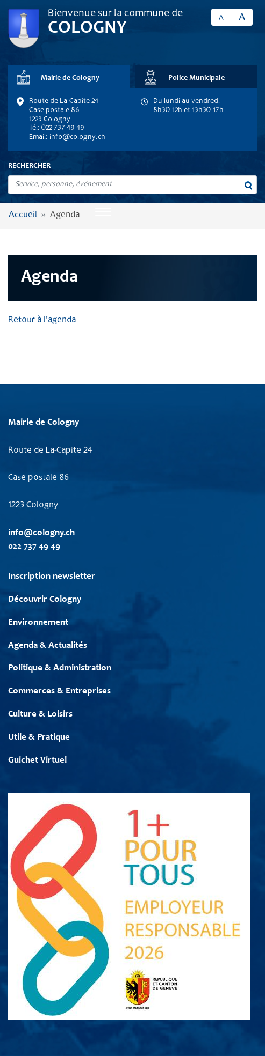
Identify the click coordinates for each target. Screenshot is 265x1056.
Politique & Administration (59, 668)
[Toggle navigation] (103, 213)
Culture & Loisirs (40, 714)
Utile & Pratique (39, 737)
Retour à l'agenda (42, 320)
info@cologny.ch (77, 137)
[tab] (69, 76)
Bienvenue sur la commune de (115, 14)
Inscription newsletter (51, 576)
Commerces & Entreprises (59, 691)
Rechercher (29, 166)
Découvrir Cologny (44, 599)
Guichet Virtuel (37, 760)
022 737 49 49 (34, 546)
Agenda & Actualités (47, 646)
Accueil (23, 215)
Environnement (38, 622)
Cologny (87, 28)
